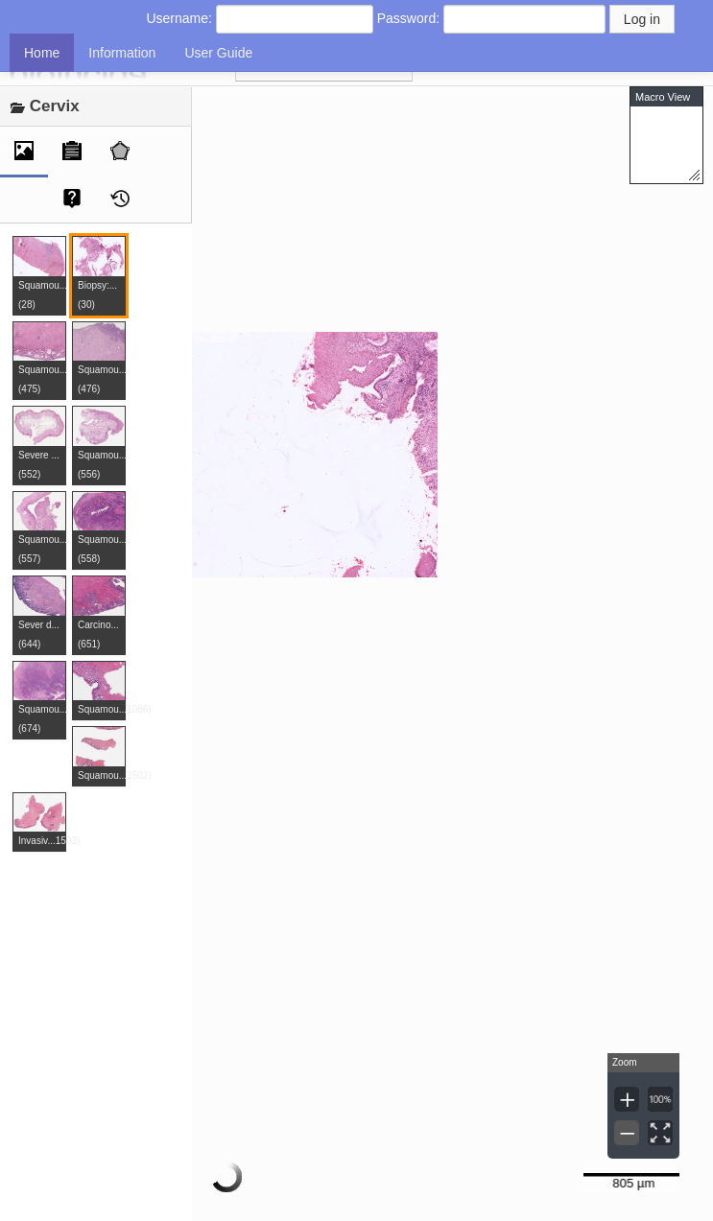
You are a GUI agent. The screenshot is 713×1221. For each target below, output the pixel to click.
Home (41, 52)
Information (121, 52)
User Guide (218, 52)
